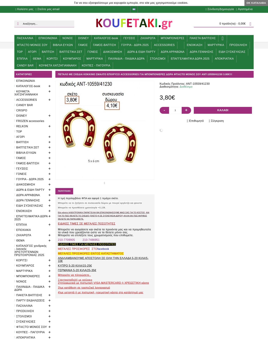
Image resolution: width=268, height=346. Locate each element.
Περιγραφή (64, 191)
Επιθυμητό (196, 120)
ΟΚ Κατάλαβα (256, 2)
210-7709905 (66, 239)
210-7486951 (91, 239)
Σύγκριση (217, 120)
